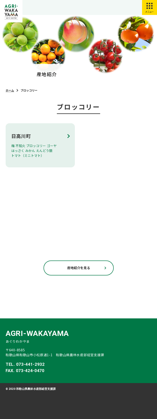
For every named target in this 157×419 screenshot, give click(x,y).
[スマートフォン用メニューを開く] (149, 7)
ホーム (10, 90)
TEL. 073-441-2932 (25, 364)
